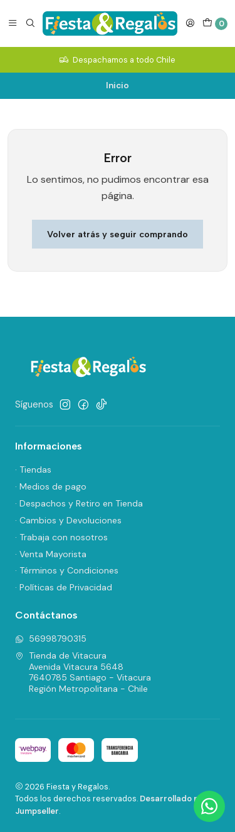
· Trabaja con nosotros (61, 537)
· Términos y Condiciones (66, 570)
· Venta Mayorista (50, 554)
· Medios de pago (50, 486)
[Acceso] (190, 23)
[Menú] (13, 23)
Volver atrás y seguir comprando (117, 234)
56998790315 (50, 638)
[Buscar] (30, 23)
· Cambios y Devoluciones (68, 520)
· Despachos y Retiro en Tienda (79, 503)
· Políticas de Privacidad (63, 587)
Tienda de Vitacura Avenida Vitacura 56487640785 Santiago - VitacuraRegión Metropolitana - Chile (83, 672)
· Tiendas (33, 469)
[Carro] (214, 24)
